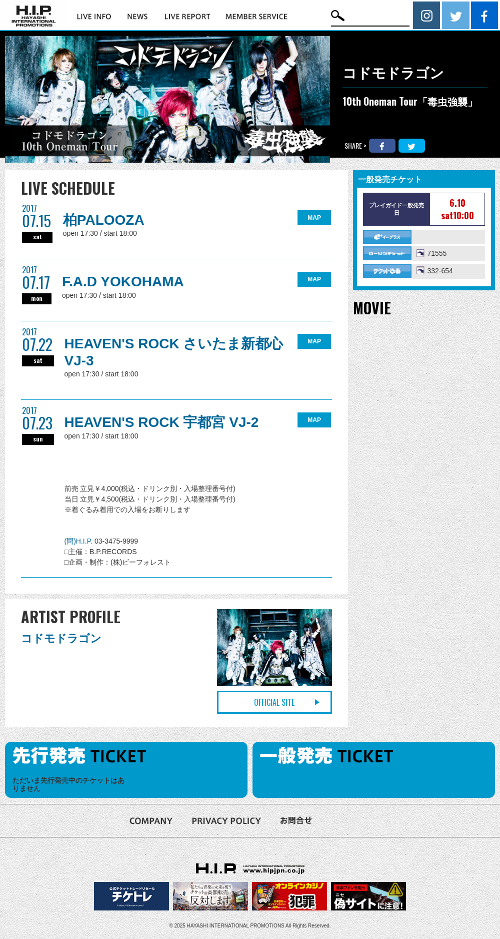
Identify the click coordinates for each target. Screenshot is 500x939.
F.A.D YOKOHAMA (123, 281)
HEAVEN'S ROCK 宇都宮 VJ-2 (161, 422)
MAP (314, 217)
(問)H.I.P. (79, 541)
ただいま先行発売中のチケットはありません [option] (68, 784)
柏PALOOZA (103, 220)
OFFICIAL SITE (274, 702)
